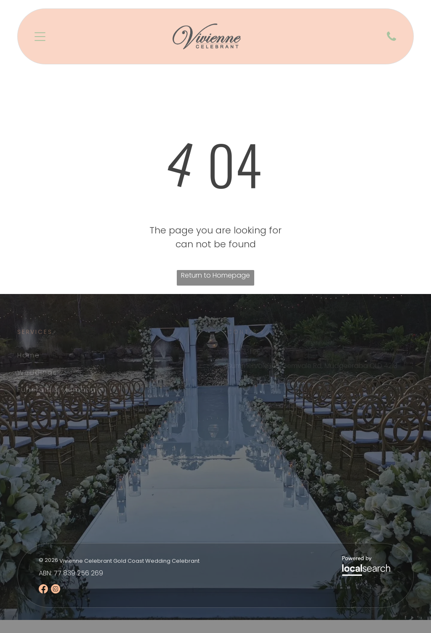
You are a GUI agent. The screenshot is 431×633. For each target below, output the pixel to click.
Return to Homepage (215, 275)
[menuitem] (82, 355)
